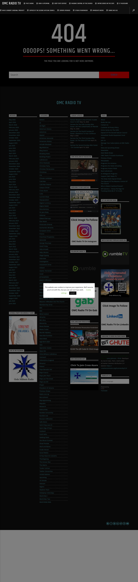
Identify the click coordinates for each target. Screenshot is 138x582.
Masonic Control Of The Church (81, 3)
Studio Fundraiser (81, 10)
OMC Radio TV (11, 3)
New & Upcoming (44, 3)
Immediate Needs (98, 10)
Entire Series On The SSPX (106, 3)
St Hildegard (123, 3)
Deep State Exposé (60, 3)
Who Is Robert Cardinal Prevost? (13, 10)
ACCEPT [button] (72, 293)
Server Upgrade (65, 10)
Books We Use (113, 10)
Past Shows (30, 3)
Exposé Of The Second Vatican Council (42, 10)
